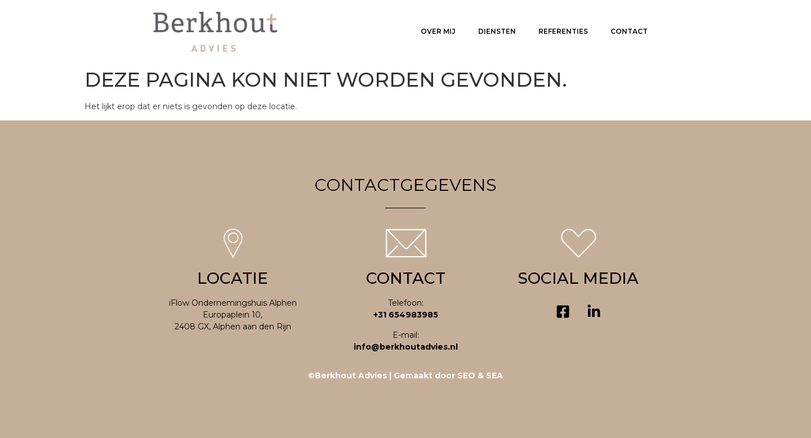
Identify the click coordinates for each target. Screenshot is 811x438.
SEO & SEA (480, 375)
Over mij (438, 31)
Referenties (563, 31)
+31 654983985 (405, 315)
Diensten (497, 31)
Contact (629, 31)
